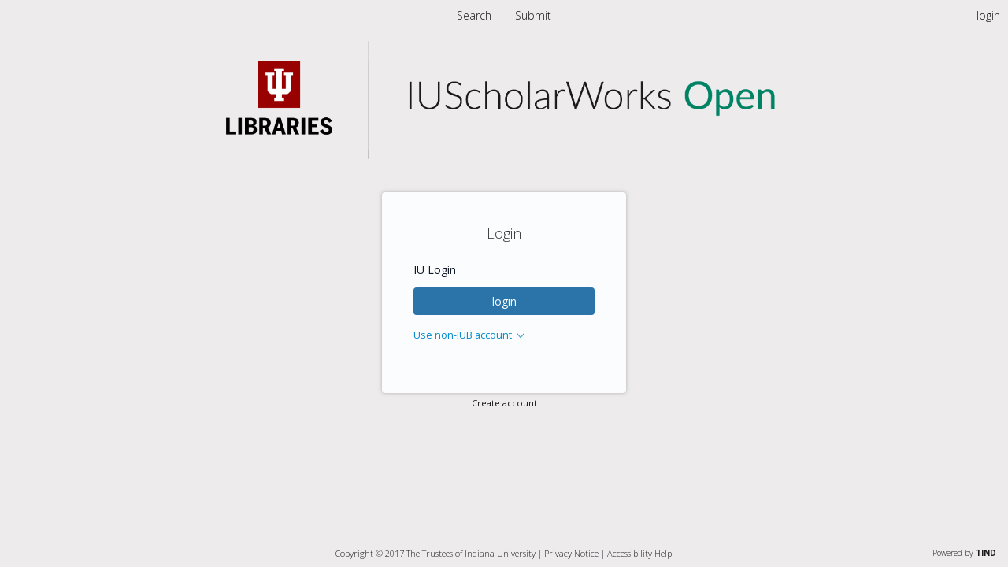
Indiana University (500, 553)
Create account (504, 403)
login (504, 301)
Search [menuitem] (474, 15)
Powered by (964, 552)
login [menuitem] (988, 15)
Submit (533, 15)
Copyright (354, 553)
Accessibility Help (639, 553)
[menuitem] (533, 15)
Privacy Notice (571, 553)
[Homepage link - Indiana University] (503, 154)
